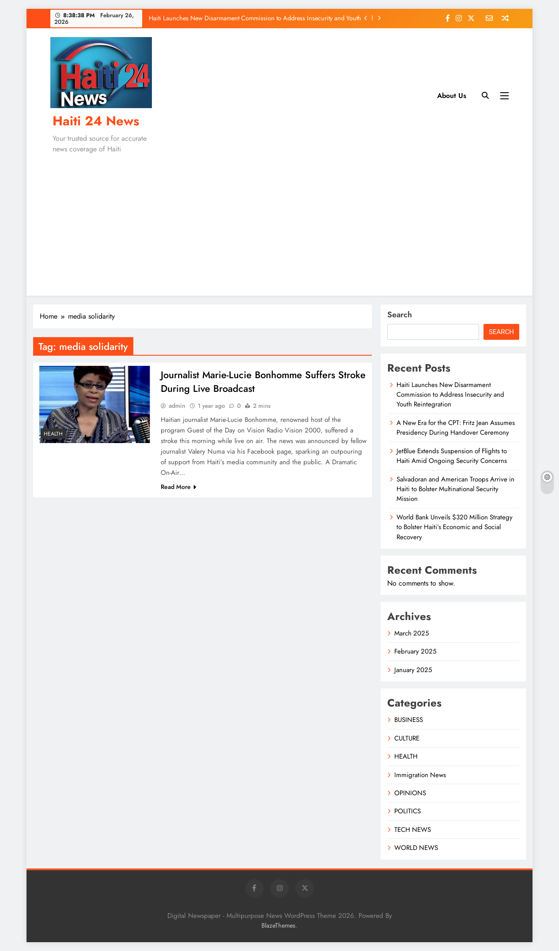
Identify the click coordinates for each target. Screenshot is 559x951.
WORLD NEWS (416, 848)
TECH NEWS (412, 829)
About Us (451, 95)
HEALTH (53, 434)
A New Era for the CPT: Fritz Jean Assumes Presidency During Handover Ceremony (456, 427)
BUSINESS (408, 720)
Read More (178, 487)
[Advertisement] (279, 223)
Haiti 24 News (96, 121)
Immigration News (420, 775)
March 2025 (411, 633)
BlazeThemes (278, 925)
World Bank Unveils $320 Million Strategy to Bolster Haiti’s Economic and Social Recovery (455, 527)
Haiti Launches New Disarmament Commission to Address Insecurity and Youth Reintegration (255, 18)
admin (177, 406)
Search (399, 314)
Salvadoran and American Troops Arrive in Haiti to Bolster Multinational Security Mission (455, 489)
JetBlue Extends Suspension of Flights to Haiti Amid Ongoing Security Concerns (452, 456)
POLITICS (407, 811)
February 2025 (415, 651)
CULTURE (406, 738)
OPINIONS (410, 793)
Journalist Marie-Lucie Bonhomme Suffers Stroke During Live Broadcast (248, 382)
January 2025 (413, 670)
